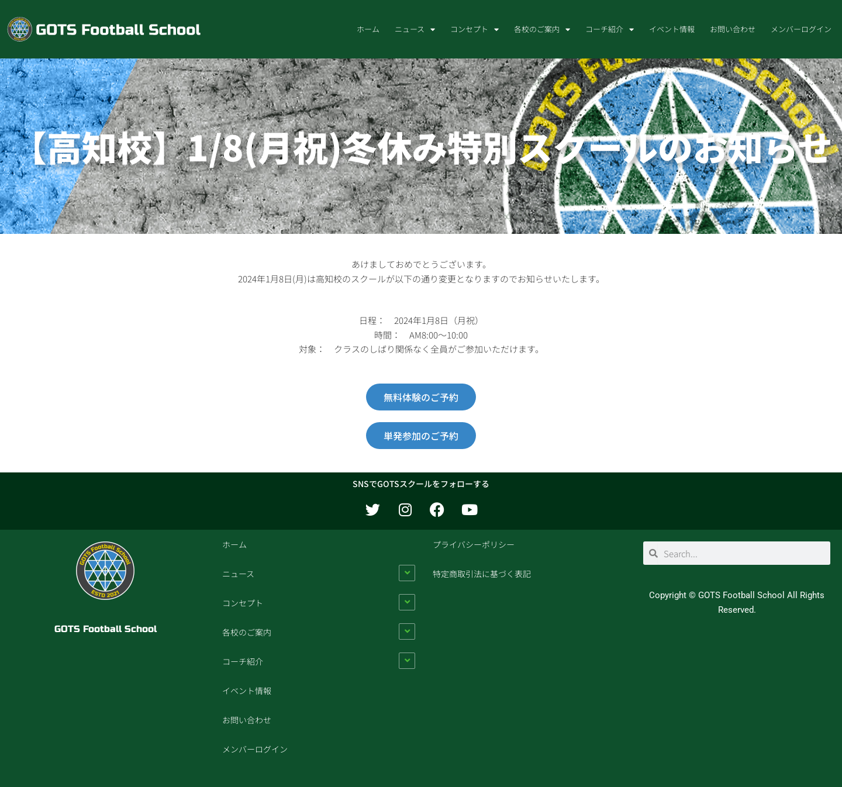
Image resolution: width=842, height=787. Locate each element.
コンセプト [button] (474, 29)
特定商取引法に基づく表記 (482, 573)
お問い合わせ (732, 28)
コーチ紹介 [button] (609, 29)
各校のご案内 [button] (542, 29)
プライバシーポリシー (474, 544)
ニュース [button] (415, 29)
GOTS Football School (105, 628)
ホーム (368, 28)
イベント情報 (672, 28)
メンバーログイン (801, 28)
